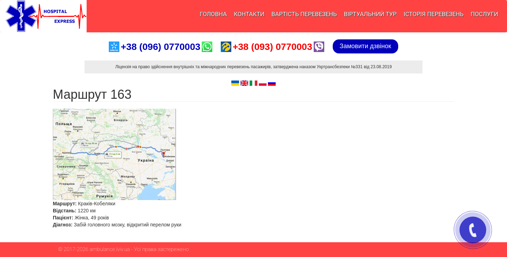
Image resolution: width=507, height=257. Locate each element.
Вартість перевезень (304, 14)
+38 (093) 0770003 (272, 46)
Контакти (249, 14)
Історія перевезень (434, 14)
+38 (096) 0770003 (160, 46)
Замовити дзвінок (365, 46)
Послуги (484, 14)
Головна (213, 14)
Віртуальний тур (370, 14)
